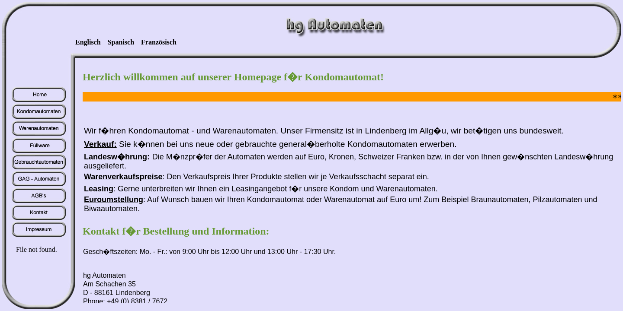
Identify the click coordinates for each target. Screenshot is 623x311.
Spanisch (121, 42)
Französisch (159, 42)
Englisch (88, 42)
